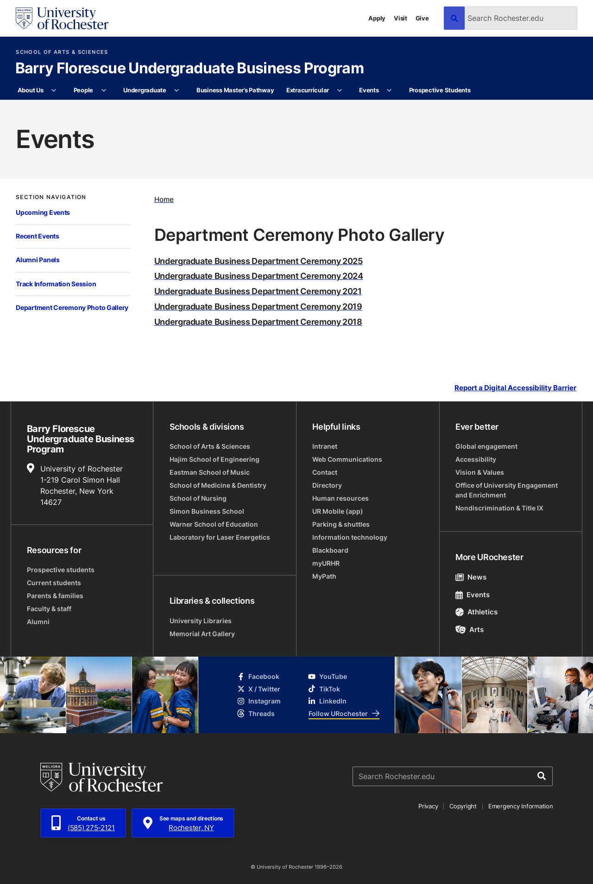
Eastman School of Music (210, 472)
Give (422, 18)
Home (164, 199)
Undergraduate (144, 90)
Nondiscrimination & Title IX (499, 507)
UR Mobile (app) (337, 511)
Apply (376, 18)
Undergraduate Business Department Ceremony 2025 (258, 261)
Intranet (324, 446)
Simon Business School (207, 511)
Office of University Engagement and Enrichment (506, 490)
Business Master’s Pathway (235, 90)
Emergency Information (520, 806)
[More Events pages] (389, 90)
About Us (31, 90)
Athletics (476, 612)
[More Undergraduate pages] (176, 90)
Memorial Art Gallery (202, 633)
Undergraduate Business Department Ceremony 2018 (258, 322)
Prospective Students (440, 90)
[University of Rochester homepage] (62, 18)
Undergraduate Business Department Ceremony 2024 (258, 276)
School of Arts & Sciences (62, 52)
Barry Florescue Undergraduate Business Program (189, 68)
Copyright (463, 806)
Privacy (428, 806)
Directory (327, 485)
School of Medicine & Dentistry (218, 485)
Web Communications (347, 459)
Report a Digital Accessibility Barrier (515, 387)
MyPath (324, 576)
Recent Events (37, 236)
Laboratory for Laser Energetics (220, 537)
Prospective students (61, 569)
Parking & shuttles (341, 524)
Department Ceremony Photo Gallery (72, 307)
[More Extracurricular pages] (339, 90)
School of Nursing (198, 498)
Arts (469, 629)
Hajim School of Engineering (214, 459)
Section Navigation (51, 197)
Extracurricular (307, 90)
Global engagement (486, 446)
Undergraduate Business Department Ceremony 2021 (258, 291)
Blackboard (330, 550)
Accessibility (475, 459)
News (470, 577)
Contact (324, 472)
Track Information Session (56, 283)
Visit (400, 18)
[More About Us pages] (54, 90)
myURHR (326, 563)
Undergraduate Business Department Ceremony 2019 (258, 306)
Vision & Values (479, 472)
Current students (54, 582)
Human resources (340, 498)
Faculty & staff (49, 608)
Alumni (38, 621)
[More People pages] (103, 90)
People (83, 90)
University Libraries (201, 620)
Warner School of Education (214, 524)
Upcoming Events (43, 212)
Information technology (349, 537)
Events (369, 90)
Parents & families (55, 595)
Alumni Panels (37, 259)
